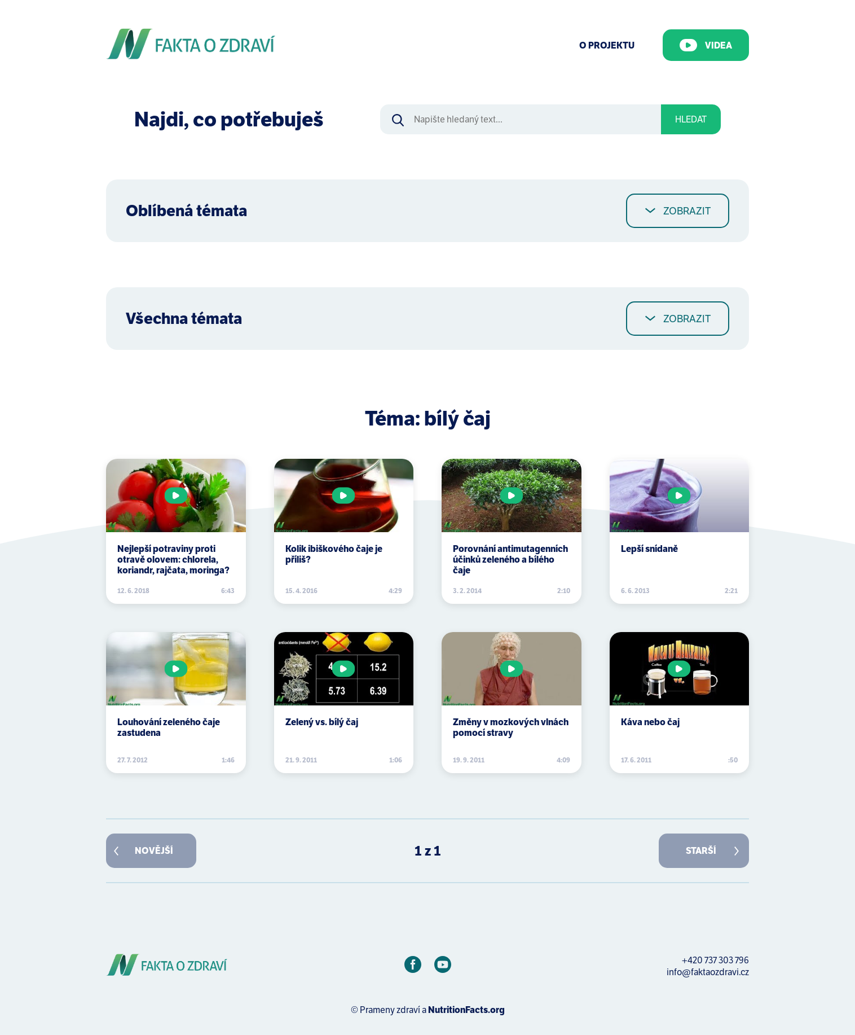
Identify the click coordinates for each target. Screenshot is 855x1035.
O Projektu (606, 45)
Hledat (691, 119)
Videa (706, 45)
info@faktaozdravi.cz (708, 972)
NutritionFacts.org (466, 1010)
